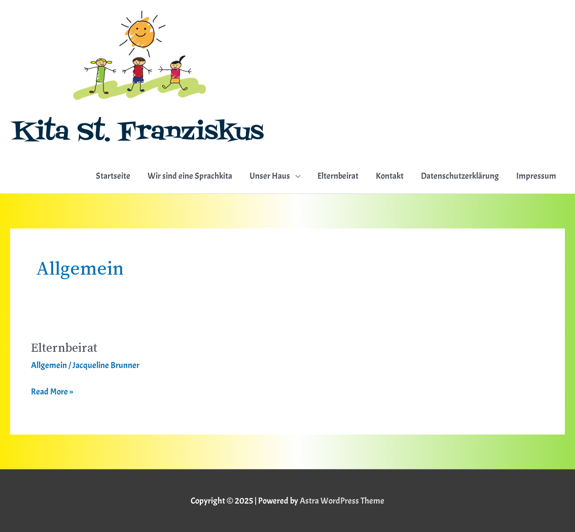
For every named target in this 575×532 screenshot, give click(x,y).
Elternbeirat (337, 176)
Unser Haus (269, 176)
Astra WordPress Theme (342, 500)
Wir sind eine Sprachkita (190, 176)
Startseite (113, 176)
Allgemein (49, 365)
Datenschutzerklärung (460, 176)
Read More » (52, 391)
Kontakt (390, 176)
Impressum (536, 176)
